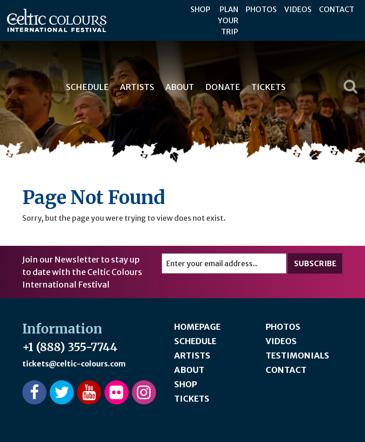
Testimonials (297, 355)
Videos (298, 9)
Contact (336, 9)
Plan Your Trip (228, 20)
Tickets (268, 87)
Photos (261, 9)
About (179, 87)
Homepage (197, 326)
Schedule (87, 87)
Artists (137, 87)
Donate (222, 87)
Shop (200, 9)
